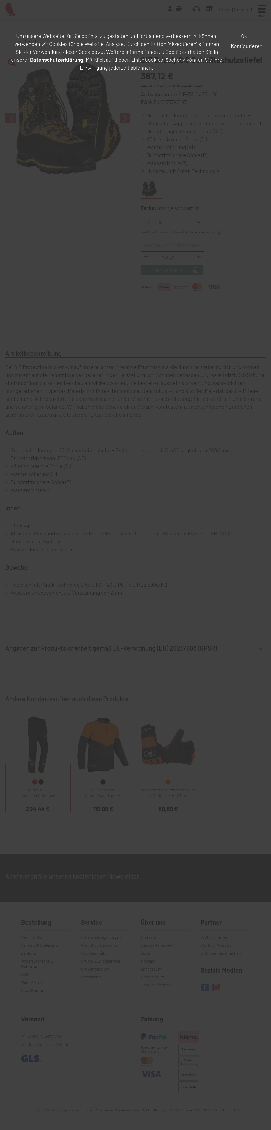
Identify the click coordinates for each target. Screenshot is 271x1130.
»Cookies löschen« (164, 59)
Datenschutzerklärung (56, 59)
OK (244, 36)
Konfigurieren (245, 46)
